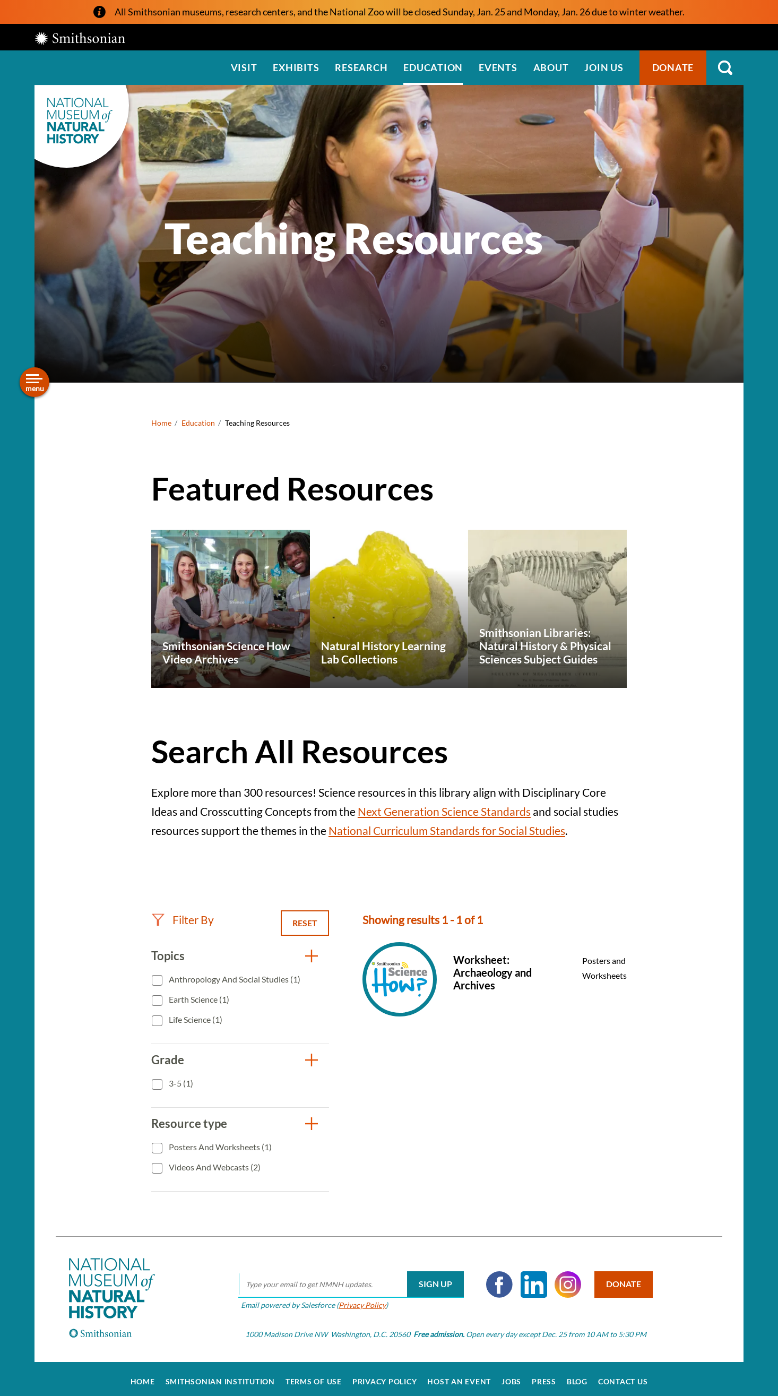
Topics (168, 956)
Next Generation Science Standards (444, 811)
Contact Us (623, 1376)
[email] (347, 1278)
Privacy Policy (358, 1298)
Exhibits (296, 67)
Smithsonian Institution (220, 1376)
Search (725, 67)
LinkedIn (530, 1278)
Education (433, 67)
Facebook (495, 1278)
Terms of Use (314, 1376)
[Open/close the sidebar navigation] (34, 382)
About (551, 67)
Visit (244, 67)
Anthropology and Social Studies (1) (233, 979)
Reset (304, 923)
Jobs (511, 1376)
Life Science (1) (194, 1019)
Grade (167, 1060)
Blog (577, 1376)
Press (544, 1376)
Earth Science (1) (198, 999)
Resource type (189, 1123)
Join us (603, 67)
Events (498, 67)
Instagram (564, 1278)
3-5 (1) (180, 1083)
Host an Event (459, 1376)
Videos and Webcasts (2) (214, 1167)
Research (361, 67)
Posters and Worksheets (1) (219, 1147)
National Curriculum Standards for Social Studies (447, 830)
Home (161, 422)
